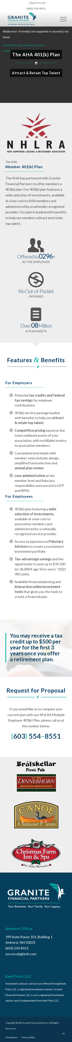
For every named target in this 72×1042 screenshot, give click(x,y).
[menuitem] (37, 3)
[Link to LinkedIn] (64, 1033)
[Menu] (61, 19)
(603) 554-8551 (36, 8)
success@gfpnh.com (20, 954)
